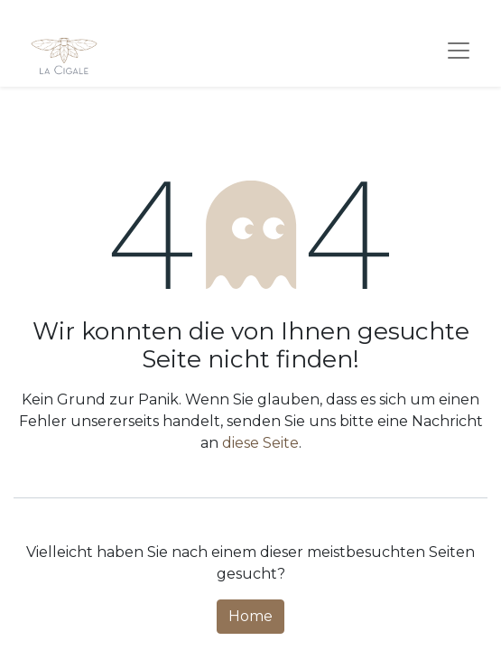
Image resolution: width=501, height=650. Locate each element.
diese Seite (260, 442)
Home (250, 616)
